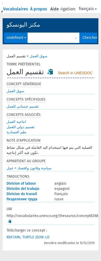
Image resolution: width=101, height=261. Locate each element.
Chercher (90, 37)
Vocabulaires (16, 9)
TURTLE (28, 237)
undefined (16, 37)
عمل (10, 168)
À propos (39, 9)
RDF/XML (14, 237)
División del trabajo (23, 189)
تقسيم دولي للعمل (21, 127)
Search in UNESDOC (75, 73)
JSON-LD (42, 237)
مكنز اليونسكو (23, 24)
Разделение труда (22, 199)
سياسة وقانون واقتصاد (34, 168)
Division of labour (21, 183)
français (88, 8)
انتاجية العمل (16, 122)
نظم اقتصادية (17, 132)
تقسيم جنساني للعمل (23, 106)
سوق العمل (38, 56)
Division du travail (22, 194)
